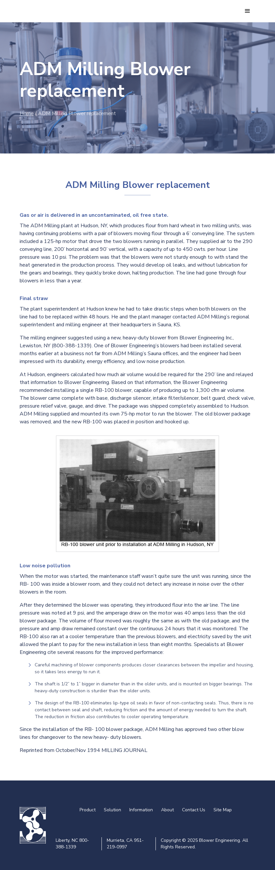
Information (141, 810)
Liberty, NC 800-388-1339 (72, 843)
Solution (112, 810)
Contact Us (193, 810)
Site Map (222, 810)
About (167, 810)
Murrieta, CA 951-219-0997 (125, 843)
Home (27, 113)
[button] (247, 11)
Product (88, 810)
